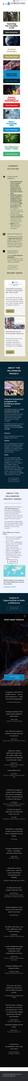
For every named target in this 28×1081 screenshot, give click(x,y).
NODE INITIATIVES (10, 587)
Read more (10, 311)
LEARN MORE (13, 479)
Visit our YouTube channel (14, 677)
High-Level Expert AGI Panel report (16, 204)
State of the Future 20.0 (14, 234)
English (16, 1)
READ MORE (13, 267)
